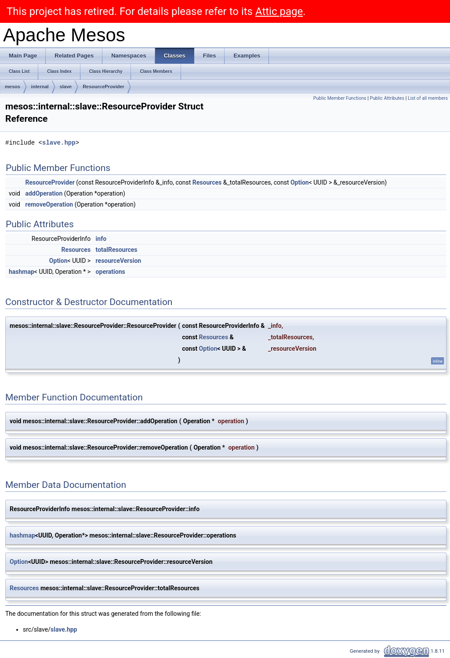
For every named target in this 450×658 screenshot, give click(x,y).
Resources (207, 182)
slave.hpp (59, 142)
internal (40, 86)
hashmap (21, 271)
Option (299, 182)
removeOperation (49, 204)
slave (66, 86)
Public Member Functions (340, 98)
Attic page (279, 11)
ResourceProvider (103, 86)
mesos (12, 86)
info (101, 238)
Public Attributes (387, 98)
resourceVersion (119, 260)
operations (110, 271)
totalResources (117, 249)
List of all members (428, 98)
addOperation (43, 193)
